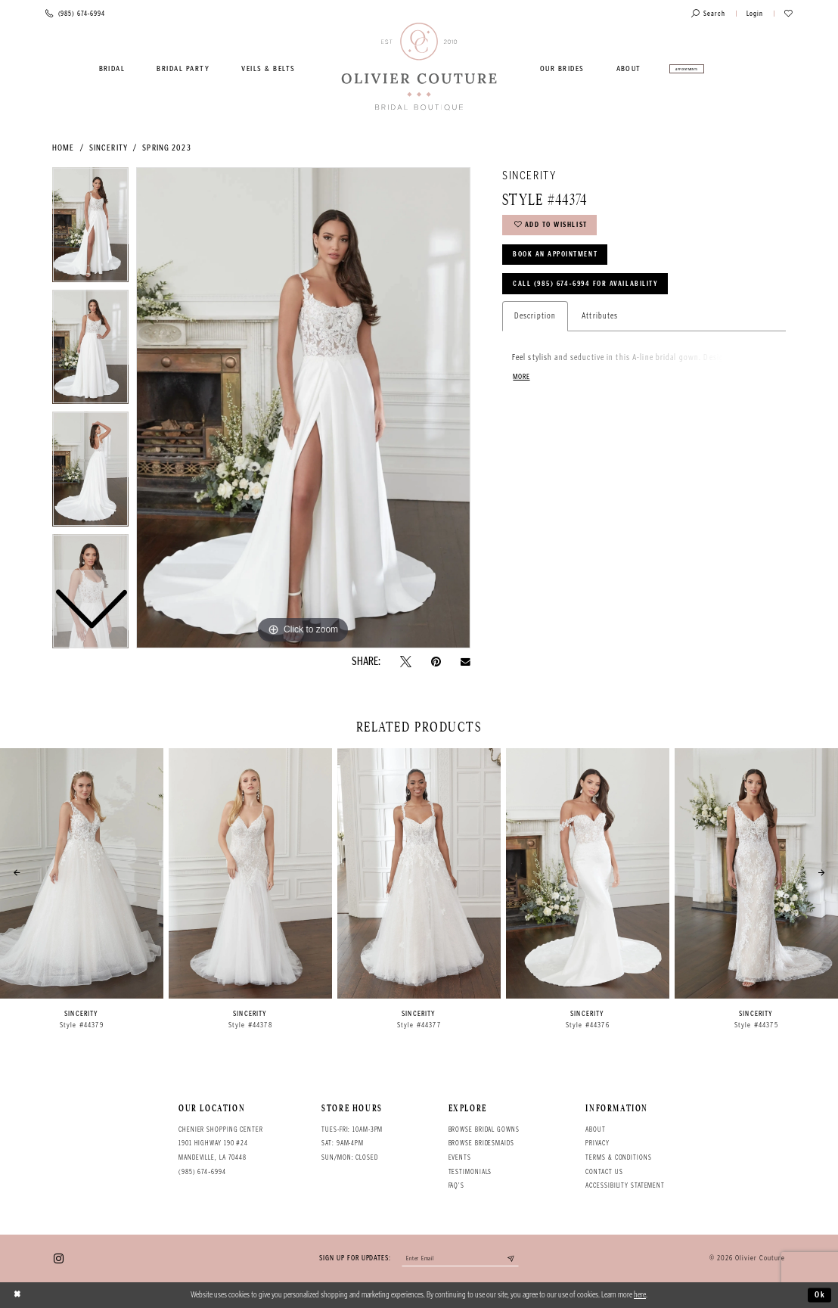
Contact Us (603, 1172)
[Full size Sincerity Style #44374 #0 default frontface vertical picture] (303, 408)
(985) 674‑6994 (202, 1172)
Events (459, 1157)
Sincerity (108, 148)
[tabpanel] (303, 408)
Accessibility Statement (625, 1185)
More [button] (521, 380)
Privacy (597, 1143)
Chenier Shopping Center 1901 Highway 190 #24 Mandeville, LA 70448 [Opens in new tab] (220, 1143)
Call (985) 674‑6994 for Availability (588, 285)
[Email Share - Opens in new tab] (465, 662)
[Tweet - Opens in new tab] (405, 661)
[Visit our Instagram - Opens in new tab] (59, 1258)
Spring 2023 (166, 148)
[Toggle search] (708, 14)
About (595, 1129)
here (640, 1295)
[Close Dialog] (17, 1295)
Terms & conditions (618, 1157)
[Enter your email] (459, 1259)
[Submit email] (513, 1259)
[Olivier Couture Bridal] (419, 67)
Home (63, 148)
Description (535, 318)
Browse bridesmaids (481, 1143)
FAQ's (456, 1185)
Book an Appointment (556, 255)
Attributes (600, 318)
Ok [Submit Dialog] (820, 1295)
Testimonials (470, 1172)
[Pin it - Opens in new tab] (436, 661)
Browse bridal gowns (484, 1129)
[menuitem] (112, 68)
